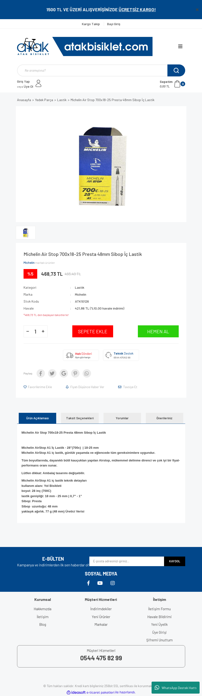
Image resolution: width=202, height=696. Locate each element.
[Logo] (85, 46)
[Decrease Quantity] (28, 331)
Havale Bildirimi (159, 617)
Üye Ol (25, 86)
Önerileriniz (164, 418)
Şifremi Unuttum (159, 640)
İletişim (43, 617)
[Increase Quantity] (43, 331)
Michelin (29, 263)
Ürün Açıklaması (37, 418)
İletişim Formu (159, 609)
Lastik (79, 287)
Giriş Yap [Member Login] (23, 81)
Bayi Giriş (113, 24)
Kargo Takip (91, 24)
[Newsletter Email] (126, 561)
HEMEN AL (158, 331)
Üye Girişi (159, 632)
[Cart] (172, 84)
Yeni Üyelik (159, 624)
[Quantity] (35, 331)
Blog (42, 624)
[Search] (101, 70)
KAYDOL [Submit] (174, 561)
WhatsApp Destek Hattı (175, 687)
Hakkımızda (42, 609)
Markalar (101, 624)
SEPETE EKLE (92, 331)
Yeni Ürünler (101, 617)
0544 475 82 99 (122, 357)
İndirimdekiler (101, 609)
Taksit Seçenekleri (80, 418)
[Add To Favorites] (38, 387)
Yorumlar (122, 418)
